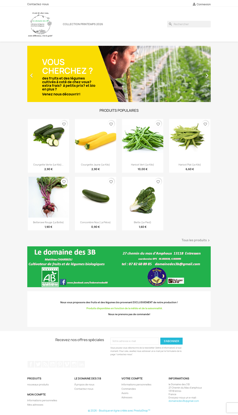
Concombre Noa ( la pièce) (95, 222)
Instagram (74, 364)
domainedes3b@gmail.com (184, 400)
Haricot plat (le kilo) (189, 164)
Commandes (128, 388)
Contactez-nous (38, 4)
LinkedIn (81, 364)
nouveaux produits (38, 384)
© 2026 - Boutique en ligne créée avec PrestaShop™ (119, 410)
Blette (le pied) (142, 222)
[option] (119, 74)
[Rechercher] (189, 24)
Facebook (31, 364)
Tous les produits (196, 240)
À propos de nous (84, 384)
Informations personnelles (42, 400)
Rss (45, 364)
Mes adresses (35, 404)
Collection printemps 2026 (83, 24)
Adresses (126, 397)
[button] (41, 74)
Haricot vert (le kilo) (142, 164)
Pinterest (59, 364)
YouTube (52, 364)
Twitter (38, 364)
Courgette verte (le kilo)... (48, 164)
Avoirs (124, 393)
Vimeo (67, 364)
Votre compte (132, 378)
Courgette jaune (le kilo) (95, 164)
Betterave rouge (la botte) (48, 222)
